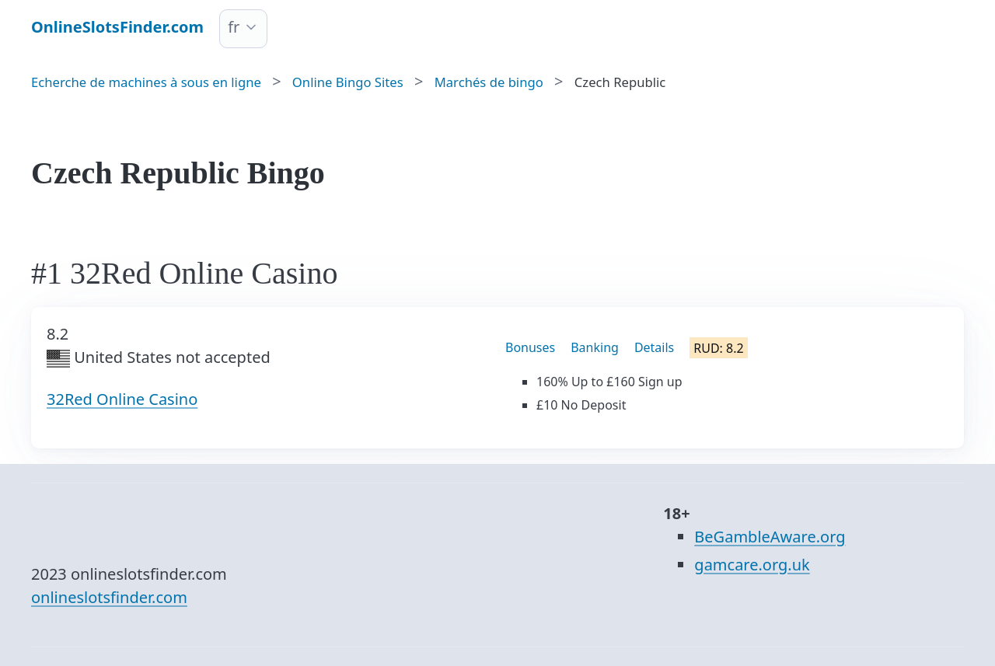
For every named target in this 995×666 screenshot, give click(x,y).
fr (233, 26)
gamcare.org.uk (751, 564)
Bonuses (530, 347)
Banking (595, 347)
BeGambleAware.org (769, 536)
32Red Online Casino (122, 399)
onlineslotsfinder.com (109, 597)
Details (654, 347)
